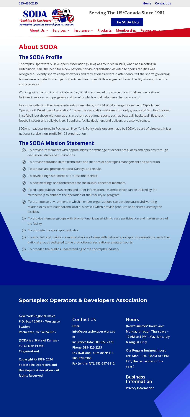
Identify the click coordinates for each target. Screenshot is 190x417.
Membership (126, 31)
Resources (148, 31)
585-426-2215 (28, 3)
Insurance (82, 31)
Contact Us (163, 3)
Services (59, 31)
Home (147, 3)
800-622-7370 (103, 342)
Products (104, 31)
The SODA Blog (127, 22)
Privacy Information (140, 388)
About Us (37, 31)
